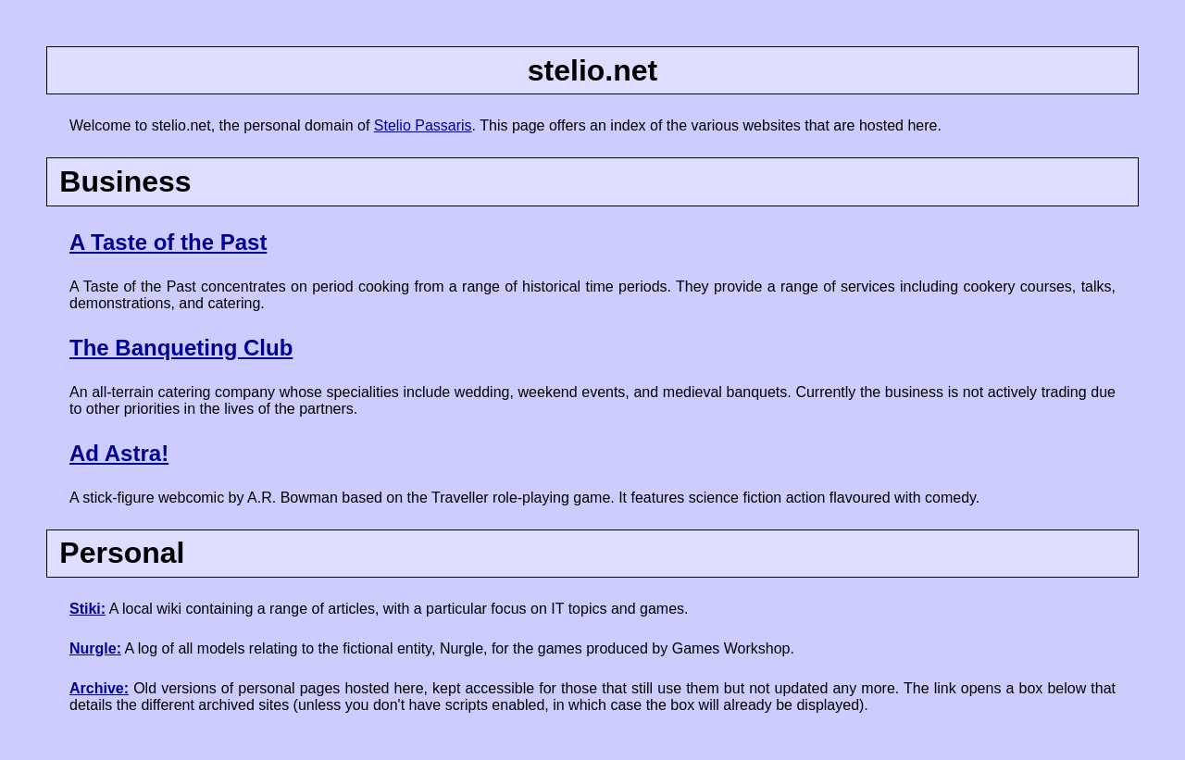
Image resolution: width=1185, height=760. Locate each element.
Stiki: (87, 609)
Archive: (99, 688)
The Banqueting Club (181, 347)
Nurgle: (95, 648)
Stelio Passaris (423, 125)
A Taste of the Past (168, 242)
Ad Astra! (118, 453)
